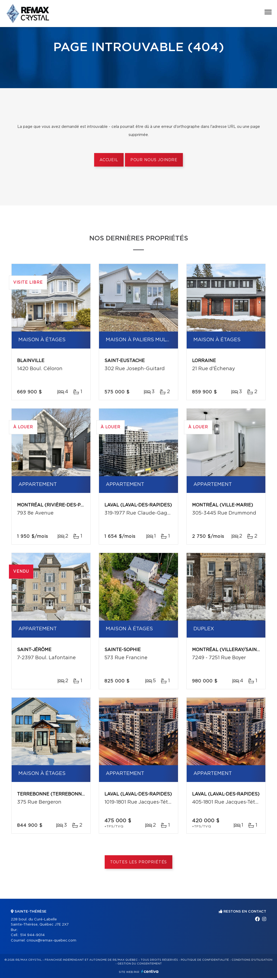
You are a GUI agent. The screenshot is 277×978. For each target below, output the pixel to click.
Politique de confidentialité (205, 960)
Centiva (150, 971)
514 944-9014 (32, 935)
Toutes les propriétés (138, 862)
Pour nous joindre (153, 160)
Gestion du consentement (139, 963)
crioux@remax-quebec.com (51, 940)
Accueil (109, 160)
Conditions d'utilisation (252, 960)
